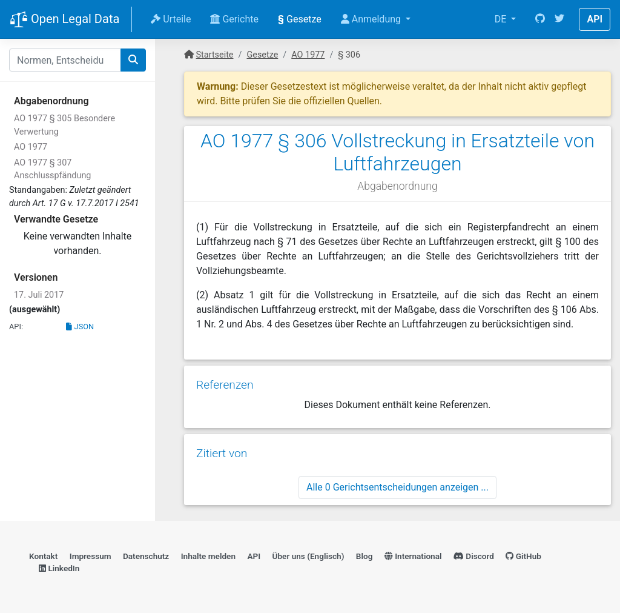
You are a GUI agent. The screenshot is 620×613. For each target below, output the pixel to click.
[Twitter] (559, 19)
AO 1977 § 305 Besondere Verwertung (64, 125)
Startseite (215, 55)
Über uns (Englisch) (308, 556)
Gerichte (234, 19)
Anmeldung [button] (372, 19)
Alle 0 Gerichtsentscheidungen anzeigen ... (397, 487)
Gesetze (300, 19)
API (594, 19)
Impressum (90, 556)
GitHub (523, 556)
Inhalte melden (208, 556)
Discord (473, 556)
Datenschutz (146, 556)
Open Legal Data (64, 20)
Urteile (171, 19)
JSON (80, 326)
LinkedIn (59, 568)
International (413, 556)
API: (16, 326)
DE (502, 19)
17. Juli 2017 (39, 295)
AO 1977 (30, 147)
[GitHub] (540, 19)
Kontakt (43, 556)
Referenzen (225, 385)
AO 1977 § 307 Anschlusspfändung (52, 169)
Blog (364, 556)
